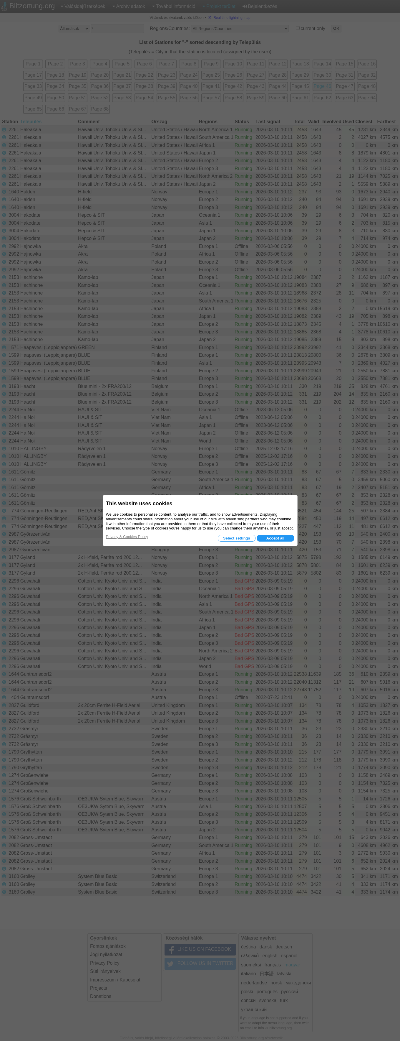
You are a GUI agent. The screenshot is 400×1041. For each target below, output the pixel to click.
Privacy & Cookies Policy (127, 537)
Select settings (236, 538)
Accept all (275, 538)
